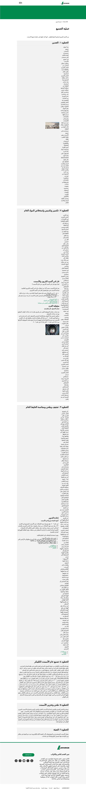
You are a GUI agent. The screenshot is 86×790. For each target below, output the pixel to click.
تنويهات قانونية (44, 788)
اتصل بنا (50, 788)
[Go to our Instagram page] (16, 760)
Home (64, 21)
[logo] (65, 3)
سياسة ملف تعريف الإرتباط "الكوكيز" (33, 788)
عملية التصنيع (58, 21)
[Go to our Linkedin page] (32, 760)
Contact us (28, 754)
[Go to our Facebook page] (20, 760)
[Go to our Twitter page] (28, 760)
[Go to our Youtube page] (24, 760)
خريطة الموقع (56, 788)
